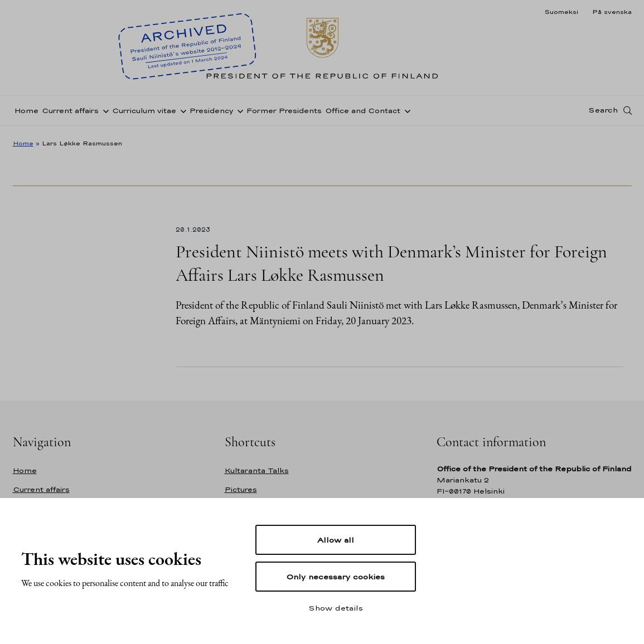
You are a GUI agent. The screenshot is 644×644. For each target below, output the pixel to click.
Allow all (335, 540)
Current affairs (70, 113)
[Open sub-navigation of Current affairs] (104, 113)
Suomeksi (561, 12)
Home (26, 113)
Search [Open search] (603, 113)
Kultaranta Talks (257, 470)
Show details (335, 608)
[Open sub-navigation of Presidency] (238, 113)
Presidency (211, 113)
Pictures (241, 489)
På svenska (612, 12)
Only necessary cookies (335, 577)
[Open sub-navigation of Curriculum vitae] (181, 113)
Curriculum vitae (144, 113)
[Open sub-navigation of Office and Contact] (405, 113)
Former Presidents (284, 113)
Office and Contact (362, 113)
